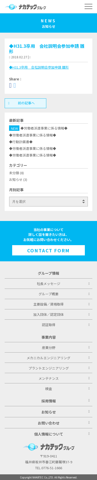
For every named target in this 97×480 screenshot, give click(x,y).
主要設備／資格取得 (61, 304)
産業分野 (66, 347)
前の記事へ (22, 102)
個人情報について (62, 434)
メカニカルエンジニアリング (58, 357)
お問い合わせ (64, 423)
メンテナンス (64, 378)
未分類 (14, 172)
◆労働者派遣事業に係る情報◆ (44, 128)
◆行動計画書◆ (21, 141)
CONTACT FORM (48, 250)
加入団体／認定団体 (61, 314)
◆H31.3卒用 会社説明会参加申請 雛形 (46, 48)
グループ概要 (64, 293)
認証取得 (66, 324)
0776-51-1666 (51, 467)
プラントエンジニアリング (59, 368)
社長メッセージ (63, 283)
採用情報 (65, 400)
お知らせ (16, 179)
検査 (67, 388)
